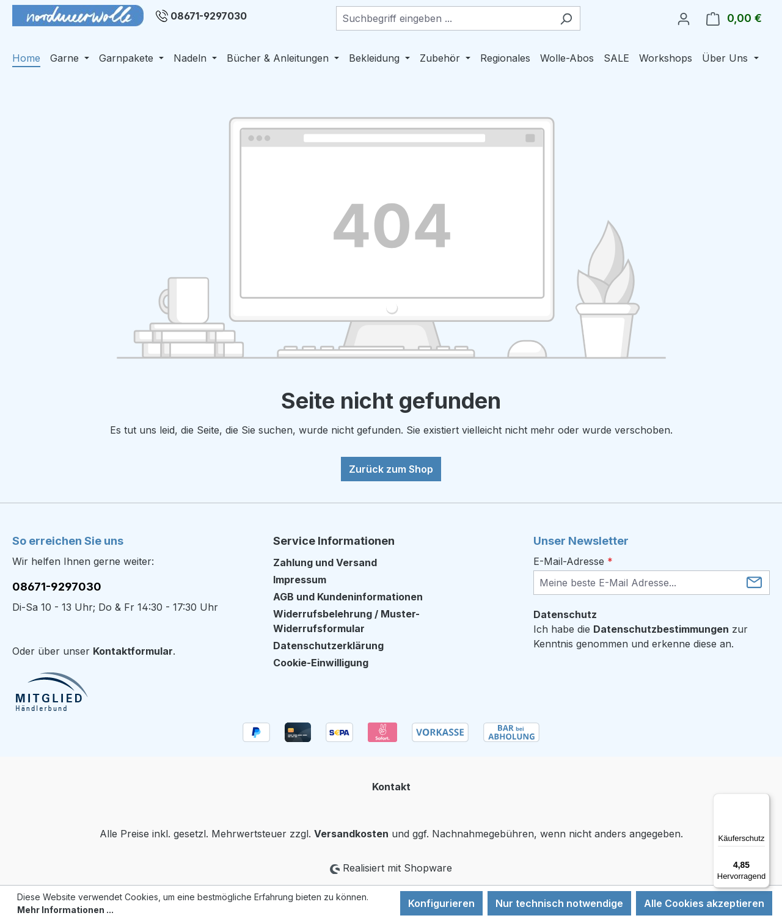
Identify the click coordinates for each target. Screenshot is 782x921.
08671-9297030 (208, 16)
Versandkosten (351, 834)
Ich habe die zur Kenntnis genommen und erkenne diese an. (640, 636)
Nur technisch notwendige (559, 903)
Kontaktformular (133, 651)
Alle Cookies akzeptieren (704, 903)
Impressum (299, 579)
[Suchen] (566, 18)
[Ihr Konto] (683, 18)
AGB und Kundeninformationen (348, 597)
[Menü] (762, 800)
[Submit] (754, 581)
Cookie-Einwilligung (320, 663)
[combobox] (444, 18)
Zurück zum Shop (391, 469)
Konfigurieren (441, 903)
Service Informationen (334, 540)
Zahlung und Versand (325, 562)
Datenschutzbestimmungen (661, 629)
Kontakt (391, 787)
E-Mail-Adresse (573, 561)
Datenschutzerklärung (328, 645)
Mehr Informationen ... (65, 910)
